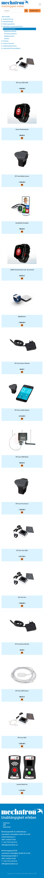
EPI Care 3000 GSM (22, 82)
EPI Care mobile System (22, 410)
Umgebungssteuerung (9, 46)
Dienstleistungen (8, 21)
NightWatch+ (22, 316)
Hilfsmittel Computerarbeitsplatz (13, 26)
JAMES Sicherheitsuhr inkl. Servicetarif (22, 270)
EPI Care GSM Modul (22, 457)
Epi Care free (22, 597)
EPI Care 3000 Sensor (22, 691)
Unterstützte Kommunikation (11, 48)
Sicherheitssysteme (9, 29)
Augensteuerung (8, 19)
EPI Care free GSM (22, 550)
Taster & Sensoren (8, 43)
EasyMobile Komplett (22, 223)
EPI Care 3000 (22, 737)
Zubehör (6, 38)
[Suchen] (26, 10)
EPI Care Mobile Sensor (22, 176)
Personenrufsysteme (10, 34)
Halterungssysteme (9, 24)
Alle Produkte (6, 16)
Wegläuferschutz (9, 36)
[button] (35, 10)
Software (5, 41)
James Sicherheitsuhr (22, 129)
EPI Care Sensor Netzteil (22, 363)
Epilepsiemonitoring (10, 31)
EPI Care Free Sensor (22, 503)
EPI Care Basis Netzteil (22, 644)
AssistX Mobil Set (22, 784)
